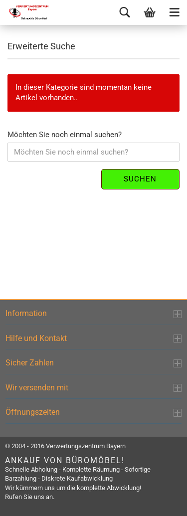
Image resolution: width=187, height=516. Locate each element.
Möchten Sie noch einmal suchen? (64, 134)
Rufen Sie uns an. (29, 497)
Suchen (140, 178)
